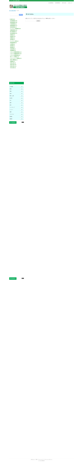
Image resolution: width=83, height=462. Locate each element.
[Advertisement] (65, 6)
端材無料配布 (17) (13, 25)
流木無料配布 (50, 2)
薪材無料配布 (57, 2)
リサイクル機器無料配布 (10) (15, 52)
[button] (23, 122)
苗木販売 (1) (12, 39)
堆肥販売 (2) (12, 37)
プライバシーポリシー (48, 459)
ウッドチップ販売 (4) (14, 41)
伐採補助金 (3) (13, 50)
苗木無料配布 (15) (13, 33)
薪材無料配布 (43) (13, 22)
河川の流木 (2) (13, 67)
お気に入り (70, 2)
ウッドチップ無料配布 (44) (15, 28)
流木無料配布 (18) (13, 20)
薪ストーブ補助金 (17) (14, 56)
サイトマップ (40, 459)
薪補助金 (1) (12, 61)
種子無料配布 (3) (13, 31)
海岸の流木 (64, 2)
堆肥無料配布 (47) (13, 30)
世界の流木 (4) (13, 62)
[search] (14, 14)
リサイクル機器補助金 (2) (15, 55)
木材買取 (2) (12, 44)
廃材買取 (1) (12, 47)
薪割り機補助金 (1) (14, 59)
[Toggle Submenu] (22, 86)
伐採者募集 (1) (13, 48)
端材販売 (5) (12, 34)
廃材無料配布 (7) (13, 27)
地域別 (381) (12, 19)
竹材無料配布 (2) (13, 23)
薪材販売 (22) (12, 36)
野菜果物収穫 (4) (13, 42)
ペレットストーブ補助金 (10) (15, 58)
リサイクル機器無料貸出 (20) (15, 53)
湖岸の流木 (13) (13, 66)
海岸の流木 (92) (13, 64)
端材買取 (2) (12, 45)
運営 (36, 459)
